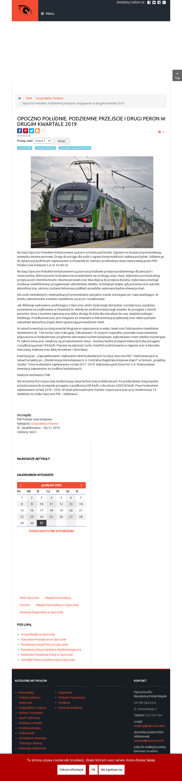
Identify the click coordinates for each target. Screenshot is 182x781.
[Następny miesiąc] (82, 485)
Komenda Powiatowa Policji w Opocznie (47, 654)
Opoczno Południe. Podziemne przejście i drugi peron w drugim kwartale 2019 (91, 121)
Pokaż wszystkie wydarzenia (51, 531)
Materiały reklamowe (32, 748)
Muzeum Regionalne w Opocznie (41, 612)
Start (29, 98)
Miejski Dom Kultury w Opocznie (57, 605)
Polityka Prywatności (71, 697)
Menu (47, 13)
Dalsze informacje (71, 769)
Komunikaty (26, 692)
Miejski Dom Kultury (58, 598)
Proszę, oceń (25, 140)
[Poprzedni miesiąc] (21, 485)
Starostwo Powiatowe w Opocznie (43, 639)
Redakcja (64, 702)
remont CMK (24, 148)
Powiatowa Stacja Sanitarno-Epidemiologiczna (51, 649)
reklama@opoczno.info (149, 740)
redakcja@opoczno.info (149, 726)
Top (177, 75)
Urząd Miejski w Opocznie (38, 634)
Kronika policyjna (30, 728)
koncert (25, 605)
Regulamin (65, 692)
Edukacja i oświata (30, 723)
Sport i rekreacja (29, 718)
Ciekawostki (27, 733)
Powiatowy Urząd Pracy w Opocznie (44, 644)
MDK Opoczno (29, 598)
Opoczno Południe (45, 148)
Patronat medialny (70, 707)
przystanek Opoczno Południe (75, 148)
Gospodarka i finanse (49, 98)
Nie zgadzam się (111, 769)
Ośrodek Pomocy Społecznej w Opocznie (48, 659)
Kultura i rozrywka (30, 712)
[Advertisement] (91, 52)
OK (93, 769)
